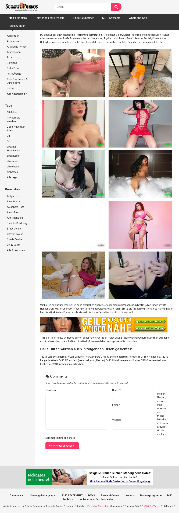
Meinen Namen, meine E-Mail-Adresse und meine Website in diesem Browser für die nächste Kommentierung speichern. (106, 415)
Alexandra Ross (15, 207)
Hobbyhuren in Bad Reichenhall (96, 499)
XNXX (146, 506)
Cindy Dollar (13, 244)
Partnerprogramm (151, 495)
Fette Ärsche (14, 73)
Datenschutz (17, 495)
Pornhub (91, 506)
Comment (51, 390)
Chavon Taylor (15, 234)
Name (116, 390)
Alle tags (13, 177)
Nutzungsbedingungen (43, 495)
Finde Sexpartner (83, 18)
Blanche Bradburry (17, 223)
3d (8, 135)
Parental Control (110, 495)
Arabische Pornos (17, 46)
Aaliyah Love (14, 196)
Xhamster (103, 506)
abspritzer (12, 161)
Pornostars (20, 18)
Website (116, 419)
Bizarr (10, 57)
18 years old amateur (13, 119)
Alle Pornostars (17, 250)
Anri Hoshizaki (15, 217)
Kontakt (130, 495)
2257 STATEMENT (72, 495)
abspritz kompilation (13, 148)
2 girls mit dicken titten (16, 128)
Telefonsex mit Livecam (50, 18)
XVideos (156, 506)
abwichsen (13, 166)
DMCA (91, 495)
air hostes (12, 172)
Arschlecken (14, 52)
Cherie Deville (14, 239)
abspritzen (13, 155)
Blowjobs (12, 63)
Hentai (10, 88)
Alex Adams (13, 201)
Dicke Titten (13, 68)
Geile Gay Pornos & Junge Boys (17, 81)
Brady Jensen (14, 228)
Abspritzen (13, 35)
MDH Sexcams (111, 18)
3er (9, 141)
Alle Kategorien (17, 93)
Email (116, 405)
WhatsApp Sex (138, 18)
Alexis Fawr (13, 212)
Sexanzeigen (17, 25)
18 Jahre (12, 112)
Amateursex (14, 41)
